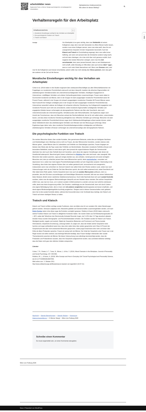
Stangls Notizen (63, 317)
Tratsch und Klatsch (41, 37)
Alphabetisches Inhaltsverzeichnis (90, 5)
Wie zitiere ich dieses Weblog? (89, 7)
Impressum (73, 317)
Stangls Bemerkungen (48, 317)
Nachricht (35, 317)
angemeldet (47, 342)
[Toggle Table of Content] (72, 30)
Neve (21, 409)
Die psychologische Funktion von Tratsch (47, 35)
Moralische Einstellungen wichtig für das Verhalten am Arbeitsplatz (54, 33)
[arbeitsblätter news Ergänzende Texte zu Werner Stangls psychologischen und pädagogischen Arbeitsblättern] (48, 6)
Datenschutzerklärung (39, 320)
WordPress (38, 409)
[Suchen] (124, 6)
